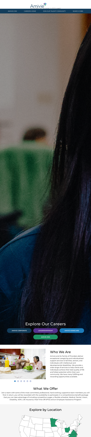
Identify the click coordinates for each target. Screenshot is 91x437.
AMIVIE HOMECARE (72, 330)
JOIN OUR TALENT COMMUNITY (54, 11)
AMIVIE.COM (12, 11)
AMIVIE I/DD (45, 337)
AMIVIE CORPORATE (19, 330)
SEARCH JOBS (78, 11)
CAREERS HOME (30, 11)
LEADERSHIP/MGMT (45, 330)
